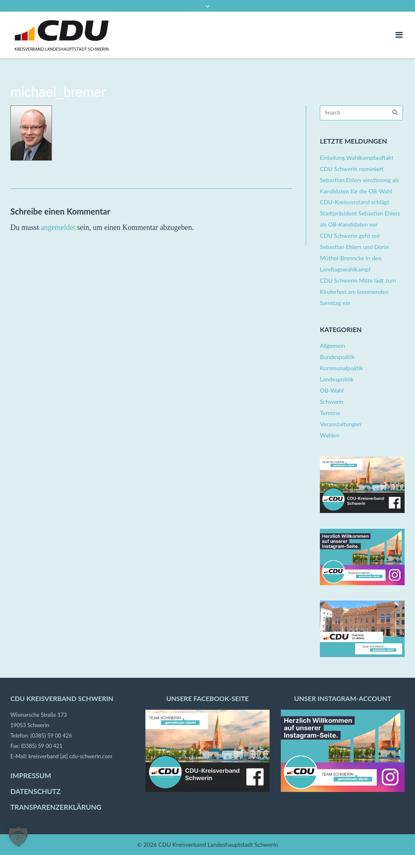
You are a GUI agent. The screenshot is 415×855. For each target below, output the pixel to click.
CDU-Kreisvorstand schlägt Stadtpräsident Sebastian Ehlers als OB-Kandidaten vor (360, 213)
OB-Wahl (332, 390)
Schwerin (332, 401)
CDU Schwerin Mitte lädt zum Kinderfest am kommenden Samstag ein (358, 291)
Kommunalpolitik (341, 367)
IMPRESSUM (30, 776)
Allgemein (332, 345)
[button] (18, 836)
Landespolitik (337, 379)
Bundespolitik (337, 356)
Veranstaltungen (340, 424)
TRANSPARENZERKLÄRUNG (55, 807)
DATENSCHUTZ (35, 791)
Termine (330, 412)
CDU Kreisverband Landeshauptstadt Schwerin (218, 844)
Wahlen (329, 435)
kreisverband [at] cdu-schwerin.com (70, 756)
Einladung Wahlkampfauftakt (356, 157)
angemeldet (58, 227)
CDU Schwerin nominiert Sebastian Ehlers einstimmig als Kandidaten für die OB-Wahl (359, 180)
